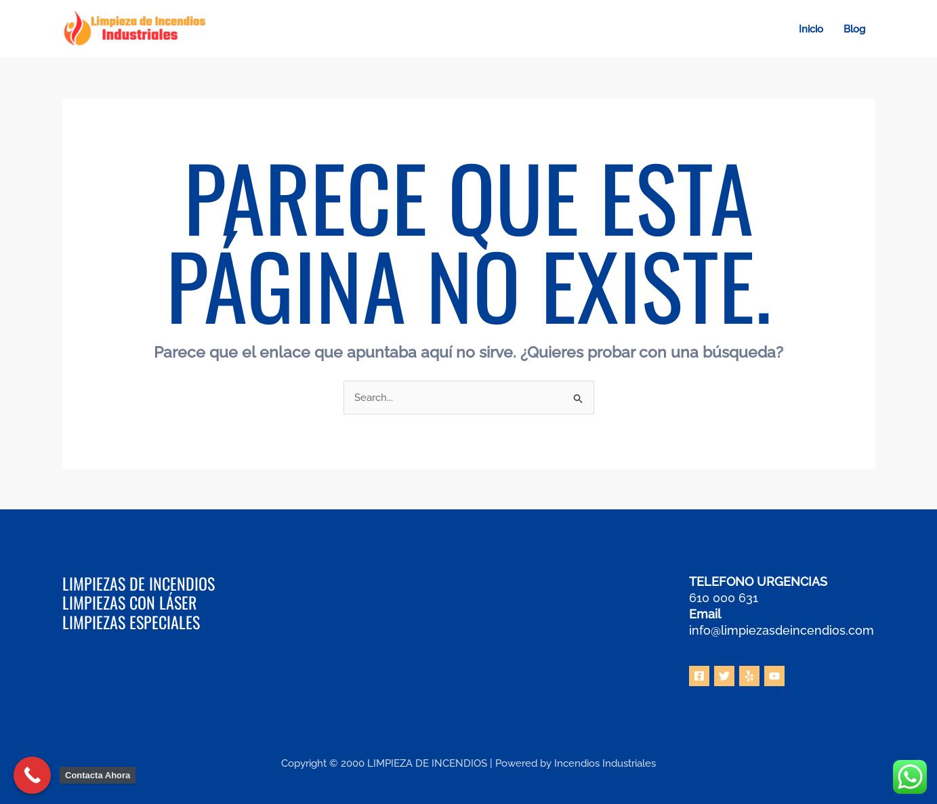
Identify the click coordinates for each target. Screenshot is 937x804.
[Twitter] (724, 676)
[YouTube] (774, 676)
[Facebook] (699, 676)
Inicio (811, 29)
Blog (854, 29)
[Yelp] (749, 676)
